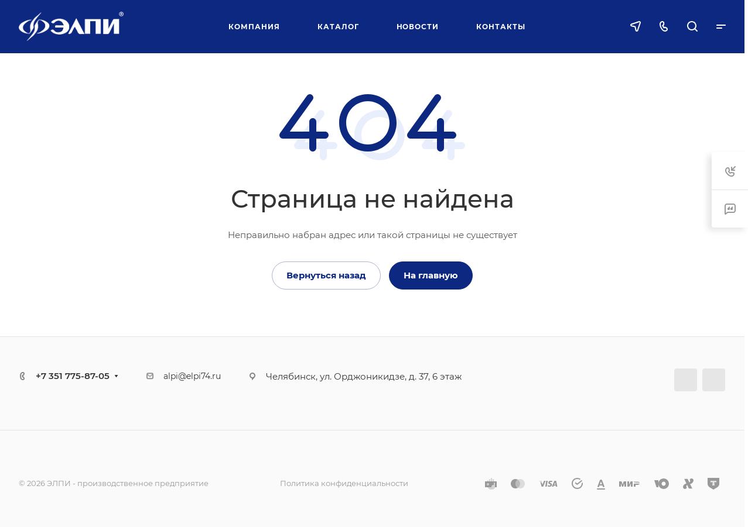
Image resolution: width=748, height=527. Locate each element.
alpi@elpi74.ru (192, 376)
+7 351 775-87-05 (73, 375)
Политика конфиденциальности (344, 483)
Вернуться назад (326, 275)
